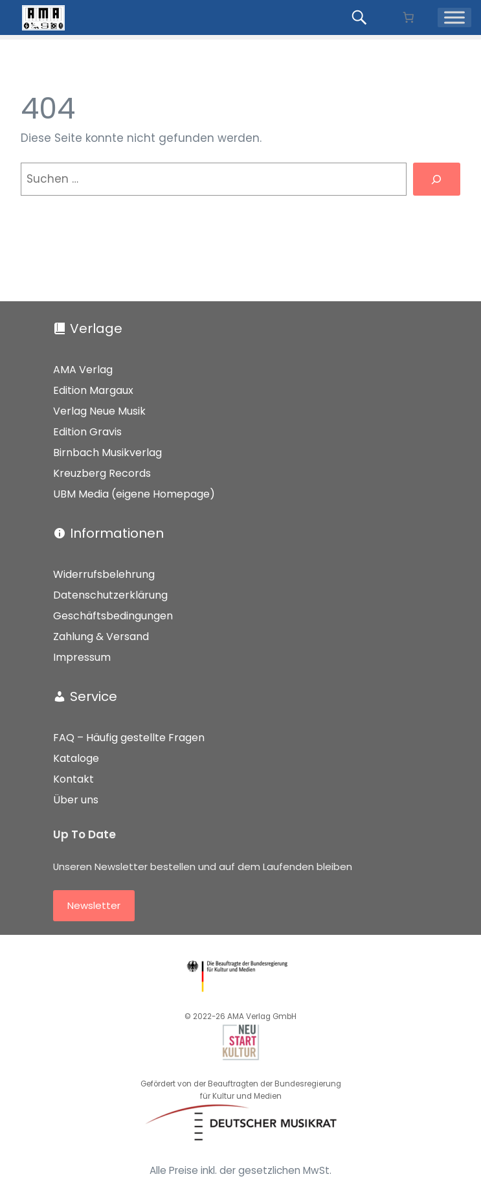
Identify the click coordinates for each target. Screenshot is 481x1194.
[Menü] (454, 18)
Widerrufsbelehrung (104, 574)
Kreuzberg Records (102, 473)
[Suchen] (436, 179)
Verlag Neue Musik (99, 411)
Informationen (117, 533)
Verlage (96, 328)
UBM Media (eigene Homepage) (134, 494)
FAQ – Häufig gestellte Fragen (129, 737)
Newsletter (93, 905)
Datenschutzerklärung (110, 595)
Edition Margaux (93, 390)
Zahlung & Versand (101, 636)
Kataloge (76, 758)
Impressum (82, 657)
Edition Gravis (87, 431)
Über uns (75, 799)
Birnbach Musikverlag (107, 452)
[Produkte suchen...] (361, 17)
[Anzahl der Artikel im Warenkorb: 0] (408, 17)
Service (93, 696)
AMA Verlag (83, 369)
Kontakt (73, 779)
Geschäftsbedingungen (113, 615)
